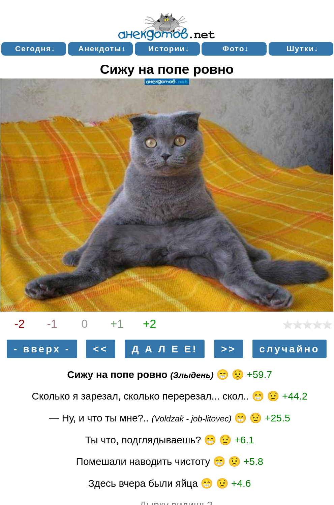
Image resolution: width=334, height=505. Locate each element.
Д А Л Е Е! (165, 348)
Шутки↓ (302, 48)
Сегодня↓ (35, 48)
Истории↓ (169, 48)
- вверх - (41, 348)
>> (228, 348)
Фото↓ (235, 48)
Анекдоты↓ (102, 48)
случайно (289, 348)
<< (100, 348)
